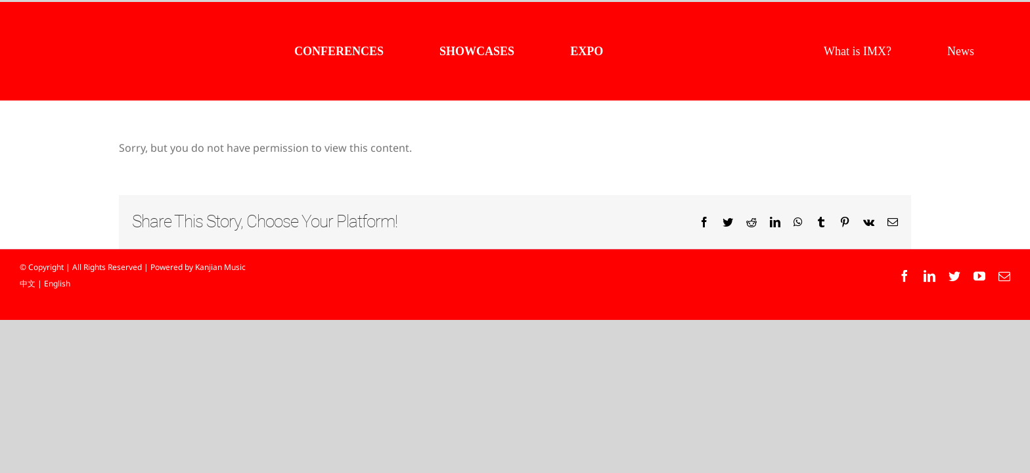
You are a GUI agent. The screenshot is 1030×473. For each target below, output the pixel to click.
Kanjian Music (220, 267)
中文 (27, 283)
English (57, 283)
